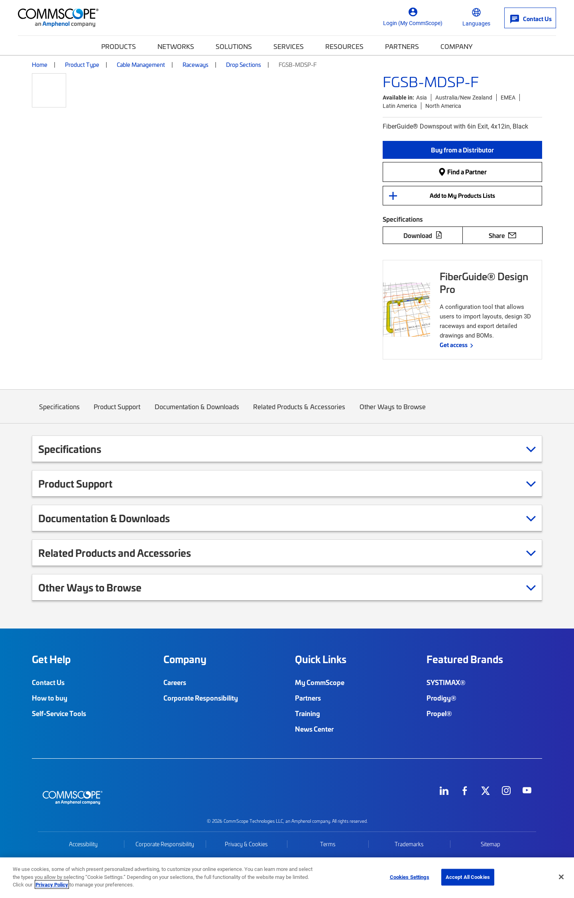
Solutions (234, 46)
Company (456, 46)
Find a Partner (462, 171)
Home (39, 64)
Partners (402, 46)
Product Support (117, 412)
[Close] (561, 877)
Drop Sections (243, 64)
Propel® (439, 713)
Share (502, 235)
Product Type (82, 64)
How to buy (49, 698)
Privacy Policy (51, 884)
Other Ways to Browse (392, 412)
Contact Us (48, 682)
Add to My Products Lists (462, 195)
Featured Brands (465, 659)
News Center (314, 729)
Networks (175, 46)
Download (422, 235)
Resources (344, 46)
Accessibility (83, 844)
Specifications (59, 412)
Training (307, 713)
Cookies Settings (409, 876)
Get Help (51, 659)
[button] (462, 150)
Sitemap (490, 844)
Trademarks (409, 844)
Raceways (195, 64)
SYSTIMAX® (446, 682)
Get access (454, 345)
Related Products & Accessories (299, 412)
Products (118, 46)
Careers (174, 682)
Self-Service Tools (59, 713)
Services (288, 46)
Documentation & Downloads (196, 412)
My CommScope (319, 682)
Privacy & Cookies (246, 844)
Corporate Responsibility (200, 698)
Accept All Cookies (468, 876)
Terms (327, 844)
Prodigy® (441, 698)
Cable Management (141, 64)
